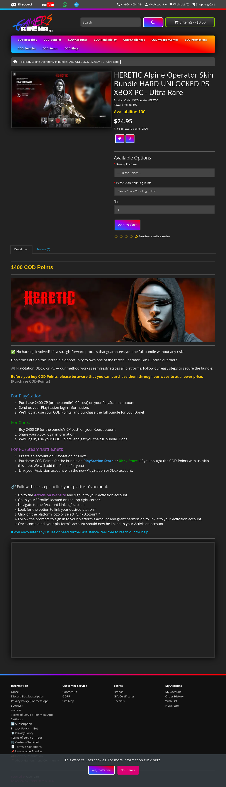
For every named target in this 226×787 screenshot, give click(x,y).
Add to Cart (127, 224)
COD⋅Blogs (72, 48)
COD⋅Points (50, 48)
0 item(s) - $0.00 (190, 22)
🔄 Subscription (21, 724)
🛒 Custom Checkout (25, 742)
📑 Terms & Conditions (26, 747)
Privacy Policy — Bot (24, 728)
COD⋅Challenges (134, 40)
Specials (119, 701)
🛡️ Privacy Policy (22, 733)
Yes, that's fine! (101, 770)
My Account (173, 692)
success (16, 710)
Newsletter (172, 705)
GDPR (66, 696)
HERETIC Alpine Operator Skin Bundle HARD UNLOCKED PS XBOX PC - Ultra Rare (70, 62)
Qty (116, 201)
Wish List (171, 701)
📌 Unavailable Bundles (26, 751)
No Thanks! (128, 770)
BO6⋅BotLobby (27, 40)
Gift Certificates (124, 696)
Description (21, 249)
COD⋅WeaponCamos (164, 40)
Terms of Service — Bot (26, 738)
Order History (174, 696)
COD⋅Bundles (53, 40)
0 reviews (144, 236)
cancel (15, 692)
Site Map (68, 701)
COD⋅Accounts (77, 40)
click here (152, 760)
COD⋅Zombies (27, 48)
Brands (119, 692)
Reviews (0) (43, 249)
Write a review (161, 236)
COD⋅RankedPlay (105, 40)
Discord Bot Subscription (27, 696)
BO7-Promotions (196, 40)
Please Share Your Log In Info (133, 183)
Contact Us (70, 692)
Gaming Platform (126, 164)
